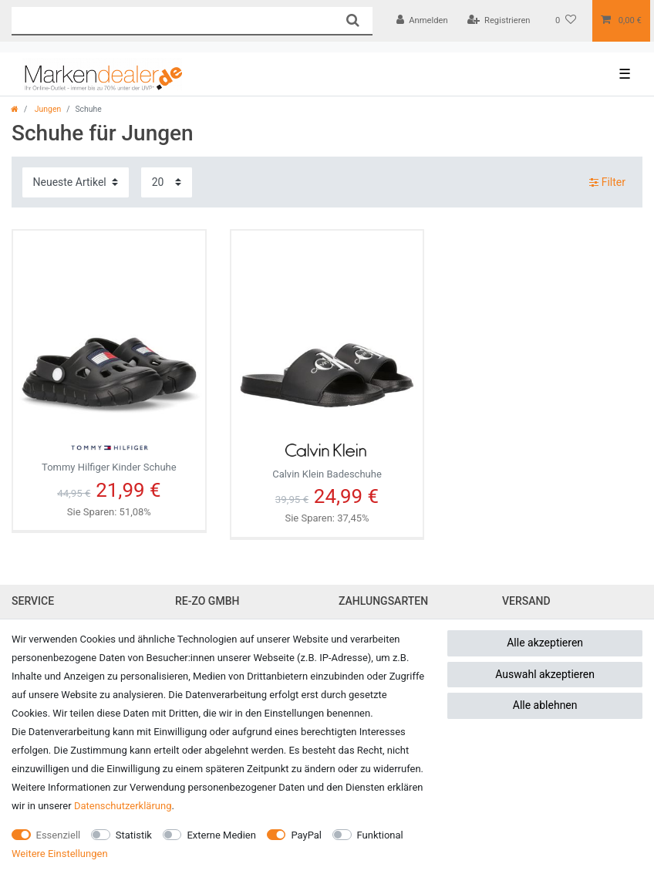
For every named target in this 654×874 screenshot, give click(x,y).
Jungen (46, 109)
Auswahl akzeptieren (545, 674)
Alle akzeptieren (545, 642)
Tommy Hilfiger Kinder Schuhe (109, 452)
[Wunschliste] (566, 21)
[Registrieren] (499, 21)
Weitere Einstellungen (60, 853)
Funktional (380, 835)
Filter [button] (607, 183)
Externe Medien (221, 835)
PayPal (306, 835)
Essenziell (58, 835)
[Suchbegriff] (172, 20)
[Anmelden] (422, 21)
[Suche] (352, 20)
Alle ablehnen (545, 705)
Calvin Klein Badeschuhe (327, 455)
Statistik (134, 835)
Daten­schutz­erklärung (123, 806)
